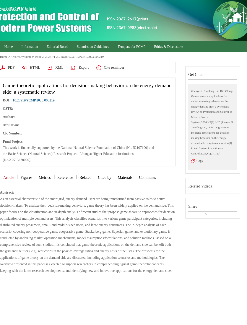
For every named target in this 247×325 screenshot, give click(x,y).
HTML (35, 67)
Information (29, 46)
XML (59, 67)
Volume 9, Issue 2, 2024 (36, 56)
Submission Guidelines (93, 46)
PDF (11, 67)
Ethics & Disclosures (168, 46)
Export (84, 67)
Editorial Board (57, 46)
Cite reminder (114, 67)
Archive (15, 56)
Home (8, 46)
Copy (200, 160)
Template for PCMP (132, 46)
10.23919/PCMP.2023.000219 (34, 100)
